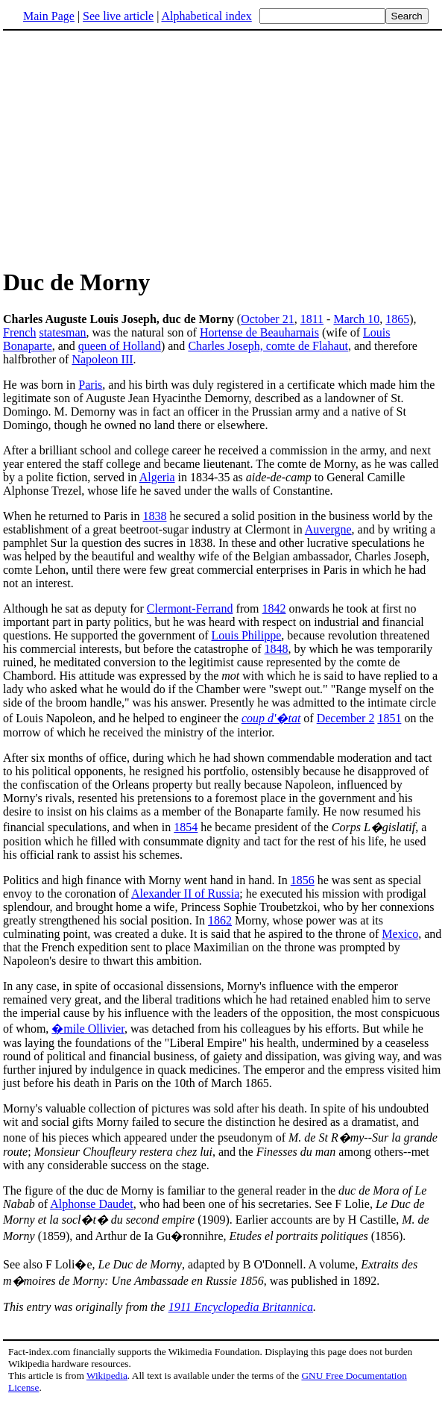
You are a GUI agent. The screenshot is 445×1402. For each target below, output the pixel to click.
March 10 (356, 319)
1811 (312, 319)
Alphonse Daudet (91, 1204)
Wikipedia (106, 1375)
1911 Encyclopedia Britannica (240, 1307)
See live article (118, 16)
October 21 (267, 319)
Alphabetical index (206, 16)
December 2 (346, 718)
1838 (155, 516)
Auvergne (328, 529)
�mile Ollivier (87, 1028)
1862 (220, 920)
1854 (186, 827)
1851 (389, 718)
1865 (397, 319)
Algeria (157, 477)
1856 (303, 880)
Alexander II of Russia (185, 893)
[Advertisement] (128, 148)
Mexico (400, 933)
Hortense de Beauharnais (259, 332)
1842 (274, 608)
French (19, 332)
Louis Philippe (247, 635)
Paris (90, 384)
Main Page (49, 16)
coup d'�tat (271, 718)
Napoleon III (102, 359)
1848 (276, 648)
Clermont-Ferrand (190, 608)
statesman (62, 332)
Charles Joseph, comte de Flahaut (268, 345)
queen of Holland (119, 345)
